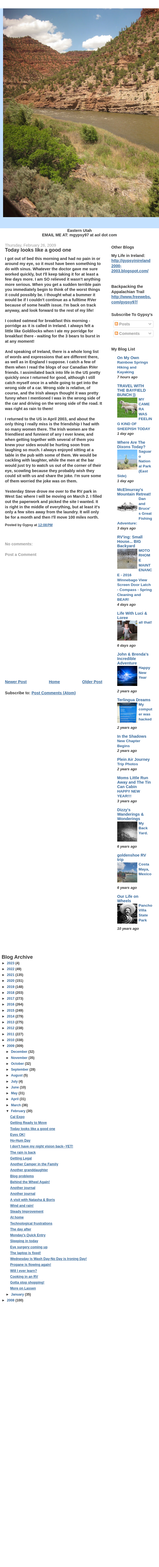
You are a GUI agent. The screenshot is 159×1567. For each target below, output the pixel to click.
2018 (11, 993)
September (20, 1069)
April (15, 1099)
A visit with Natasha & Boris (32, 1200)
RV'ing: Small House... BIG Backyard (130, 541)
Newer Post (16, 682)
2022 (11, 969)
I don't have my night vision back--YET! (41, 1146)
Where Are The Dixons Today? (131, 444)
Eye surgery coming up (28, 1247)
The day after (20, 1229)
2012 (11, 1028)
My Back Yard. (143, 828)
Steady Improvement (26, 1211)
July (15, 1081)
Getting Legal (21, 1158)
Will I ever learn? (23, 1271)
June (15, 1087)
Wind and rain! (21, 1206)
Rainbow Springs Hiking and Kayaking (132, 367)
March (16, 1105)
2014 (11, 1016)
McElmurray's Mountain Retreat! (134, 491)
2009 (11, 1046)
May (14, 1093)
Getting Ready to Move (28, 1123)
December (19, 1052)
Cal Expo (17, 1117)
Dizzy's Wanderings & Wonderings (130, 814)
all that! (145, 622)
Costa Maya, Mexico (145, 869)
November (19, 1058)
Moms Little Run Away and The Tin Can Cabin (134, 782)
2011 (11, 1034)
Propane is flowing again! (30, 1265)
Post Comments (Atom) (53, 693)
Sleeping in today (24, 1241)
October (18, 1064)
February (18, 1111)
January (18, 1294)
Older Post (92, 682)
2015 (11, 1010)
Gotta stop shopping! (27, 1282)
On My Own (128, 357)
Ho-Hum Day (20, 1140)
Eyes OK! (17, 1135)
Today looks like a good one (32, 1129)
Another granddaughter (29, 1170)
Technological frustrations (31, 1223)
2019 (11, 987)
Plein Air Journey (133, 759)
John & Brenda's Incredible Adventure (133, 658)
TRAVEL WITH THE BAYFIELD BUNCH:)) (131, 390)
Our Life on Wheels (127, 898)
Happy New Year (144, 673)
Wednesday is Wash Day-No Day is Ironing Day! (48, 1259)
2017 (11, 998)
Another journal (22, 1188)
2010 (11, 1040)
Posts (122, 324)
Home (54, 682)
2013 (11, 1022)
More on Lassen (23, 1288)
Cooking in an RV (24, 1277)
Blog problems (22, 1176)
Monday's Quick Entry (27, 1235)
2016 (11, 1004)
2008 (11, 1300)
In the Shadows (131, 736)
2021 (11, 975)
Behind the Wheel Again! (30, 1182)
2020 (11, 981)
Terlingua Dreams (134, 700)
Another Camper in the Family (34, 1164)
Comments (127, 333)
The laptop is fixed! (25, 1253)
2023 (11, 963)
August (17, 1075)
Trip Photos (127, 764)
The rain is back (23, 1152)
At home (17, 1217)
